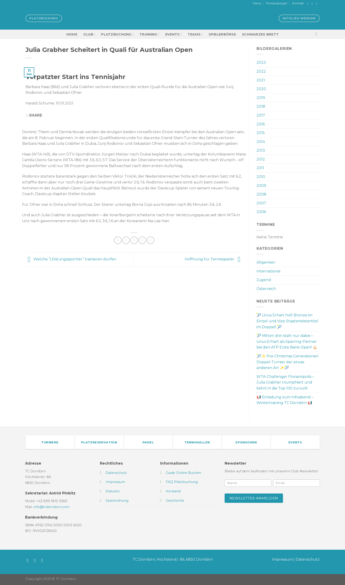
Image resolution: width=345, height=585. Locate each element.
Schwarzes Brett (260, 34)
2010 (261, 177)
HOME (71, 34)
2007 (261, 203)
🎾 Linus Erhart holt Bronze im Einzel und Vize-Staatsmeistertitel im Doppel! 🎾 (287, 321)
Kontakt (298, 3)
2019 (261, 98)
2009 (261, 185)
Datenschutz (308, 559)
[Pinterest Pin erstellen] (142, 240)
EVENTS (173, 34)
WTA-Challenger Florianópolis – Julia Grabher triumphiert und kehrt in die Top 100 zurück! (285, 382)
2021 (261, 80)
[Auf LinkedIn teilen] (150, 240)
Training (149, 34)
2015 (261, 133)
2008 (261, 194)
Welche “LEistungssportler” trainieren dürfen (71, 259)
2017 (261, 115)
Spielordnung (117, 501)
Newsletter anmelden (253, 498)
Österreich (266, 289)
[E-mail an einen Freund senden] (134, 240)
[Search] (317, 34)
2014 (261, 142)
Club (89, 34)
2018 (261, 106)
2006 (261, 212)
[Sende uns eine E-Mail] (317, 3)
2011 (260, 168)
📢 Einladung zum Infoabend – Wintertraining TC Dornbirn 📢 (285, 400)
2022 (261, 71)
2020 (261, 89)
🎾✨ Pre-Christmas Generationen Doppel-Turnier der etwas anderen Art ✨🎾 (288, 362)
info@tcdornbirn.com (51, 507)
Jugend (264, 280)
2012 (261, 159)
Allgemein (266, 262)
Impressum (282, 559)
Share (34, 115)
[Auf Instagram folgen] (313, 3)
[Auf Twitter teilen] (126, 240)
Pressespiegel (276, 3)
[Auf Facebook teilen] (118, 240)
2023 (261, 62)
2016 (261, 124)
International (268, 271)
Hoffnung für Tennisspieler (214, 259)
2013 (261, 150)
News (257, 3)
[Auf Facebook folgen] (308, 3)
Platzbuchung (117, 34)
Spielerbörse (222, 34)
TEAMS (195, 34)
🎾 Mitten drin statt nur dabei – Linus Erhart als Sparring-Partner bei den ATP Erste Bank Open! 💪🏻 (287, 341)
